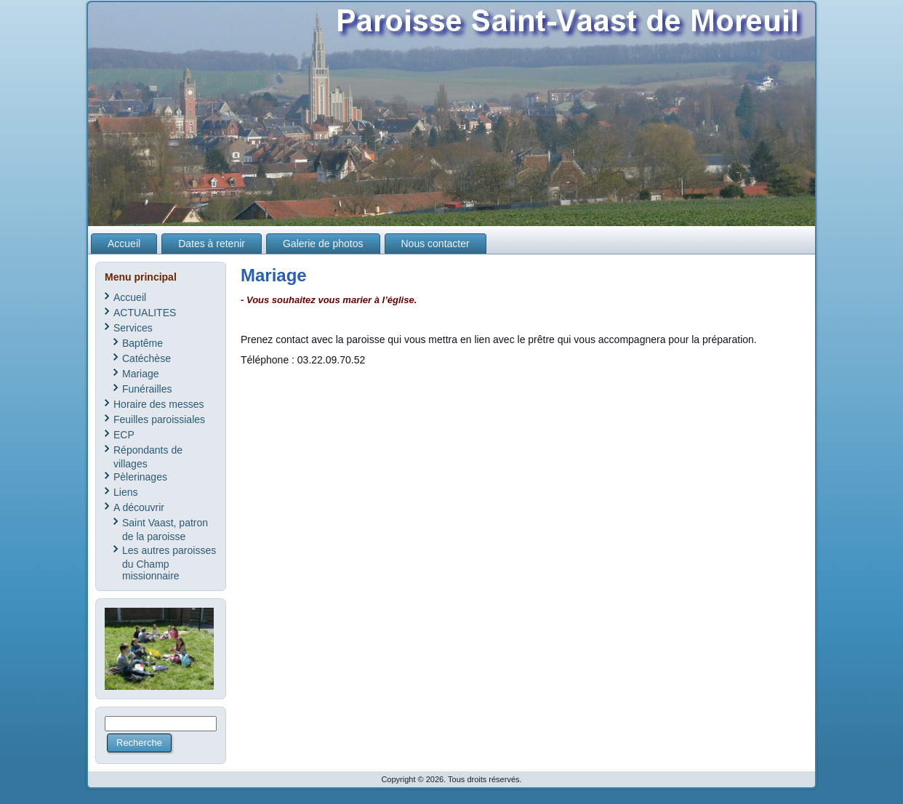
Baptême (142, 343)
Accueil (129, 297)
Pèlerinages (140, 477)
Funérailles (147, 389)
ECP (124, 435)
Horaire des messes (158, 404)
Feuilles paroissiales (159, 419)
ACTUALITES (144, 312)
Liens (125, 492)
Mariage (140, 373)
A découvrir (138, 507)
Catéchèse (146, 358)
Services (133, 328)
